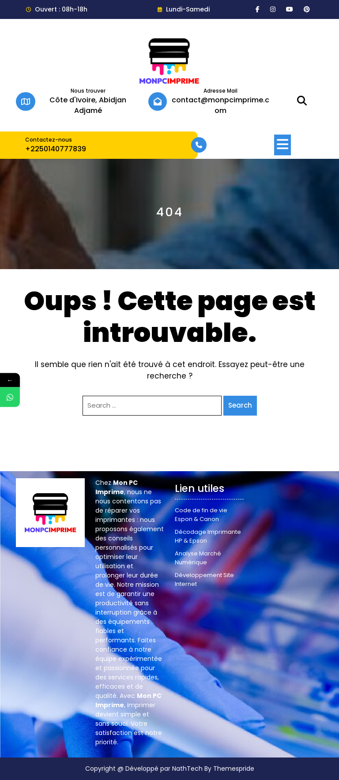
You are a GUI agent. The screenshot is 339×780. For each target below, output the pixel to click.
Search (240, 405)
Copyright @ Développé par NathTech (144, 768)
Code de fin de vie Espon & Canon (201, 514)
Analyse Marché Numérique (198, 557)
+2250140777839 (55, 149)
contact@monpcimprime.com (220, 105)
